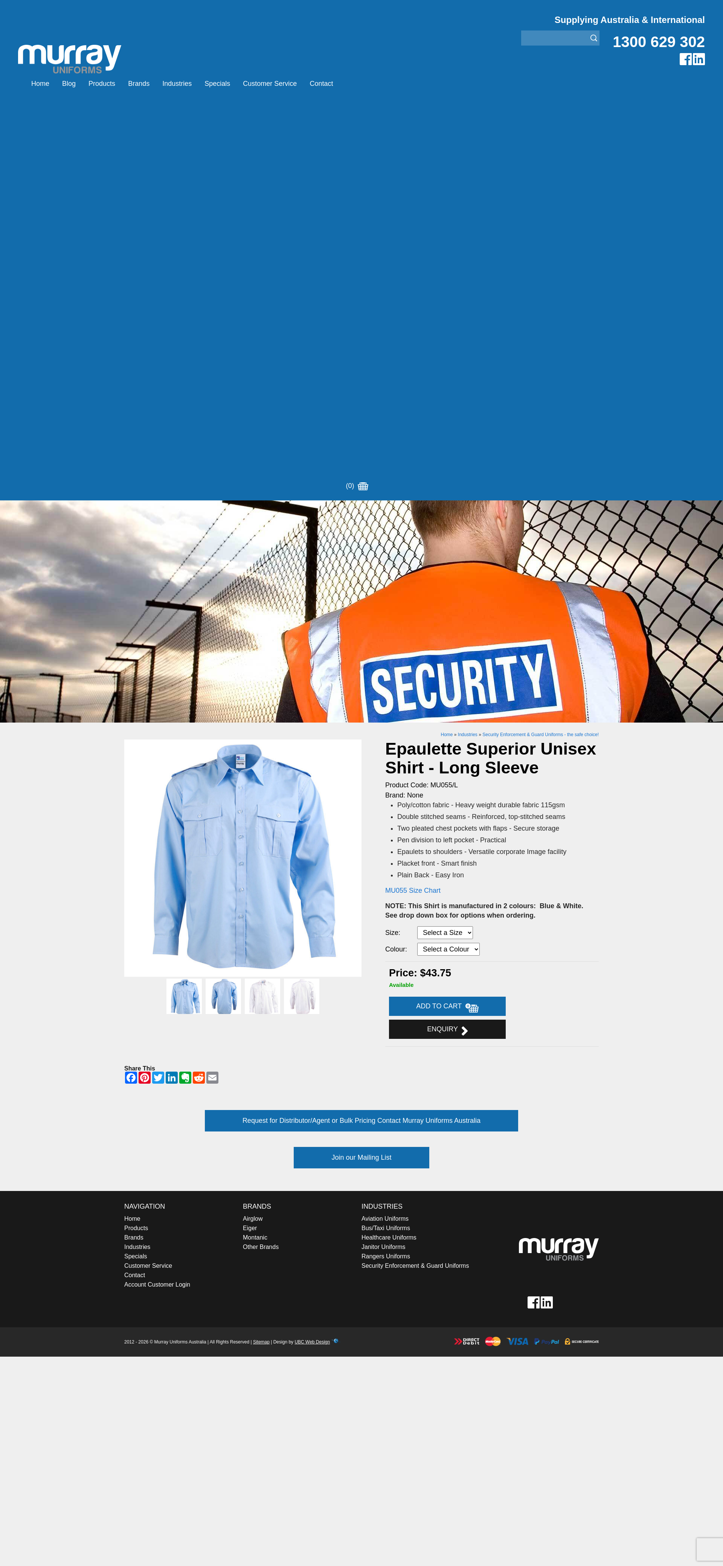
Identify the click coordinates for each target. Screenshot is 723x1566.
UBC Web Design (312, 945)
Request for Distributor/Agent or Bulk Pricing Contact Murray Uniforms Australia (361, 723)
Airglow (252, 822)
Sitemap (261, 945)
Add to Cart (447, 610)
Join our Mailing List (361, 760)
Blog (69, 83)
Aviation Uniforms (385, 822)
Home (40, 83)
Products (101, 83)
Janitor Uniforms (383, 850)
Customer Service (270, 83)
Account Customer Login (157, 887)
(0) (357, 83)
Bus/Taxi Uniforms (386, 831)
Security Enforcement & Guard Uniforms (415, 869)
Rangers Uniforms (386, 859)
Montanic (255, 840)
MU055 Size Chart (413, 493)
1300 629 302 (659, 42)
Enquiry (447, 633)
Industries (177, 83)
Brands (138, 83)
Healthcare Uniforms (389, 840)
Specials (217, 83)
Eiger (250, 831)
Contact (321, 83)
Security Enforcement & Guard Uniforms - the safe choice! (540, 337)
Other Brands (261, 850)
